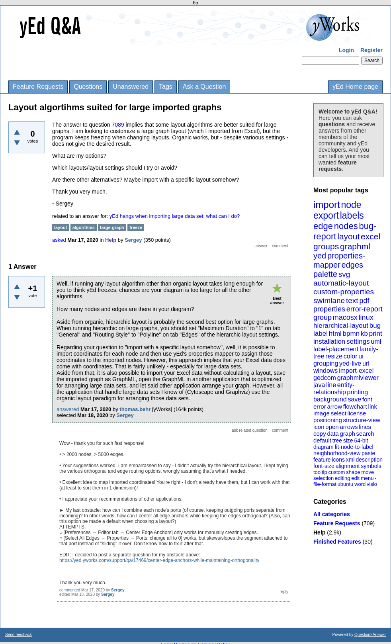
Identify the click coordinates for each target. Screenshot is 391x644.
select (338, 413)
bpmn (351, 333)
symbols (371, 466)
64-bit (361, 440)
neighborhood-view (336, 453)
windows (325, 370)
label (320, 333)
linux (366, 317)
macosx (345, 317)
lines (365, 426)
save (354, 399)
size (348, 440)
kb (364, 333)
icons (338, 459)
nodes (346, 226)
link (372, 406)
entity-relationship (333, 388)
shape (353, 472)
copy (319, 433)
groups (326, 246)
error (319, 406)
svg (344, 274)
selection (323, 478)
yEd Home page (355, 86)
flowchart (355, 406)
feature (322, 459)
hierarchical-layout (340, 325)
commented (69, 590)
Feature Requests (38, 86)
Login (346, 50)
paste (368, 453)
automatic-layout (341, 283)
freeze (135, 227)
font (367, 399)
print (375, 333)
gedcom (324, 377)
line (331, 385)
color (351, 356)
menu (367, 478)
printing (357, 392)
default (322, 440)
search (365, 433)
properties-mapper (339, 260)
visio (372, 484)
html (335, 333)
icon (319, 426)
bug (375, 325)
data (332, 433)
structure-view (361, 420)
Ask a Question (204, 86)
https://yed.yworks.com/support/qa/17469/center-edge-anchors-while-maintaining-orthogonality (159, 560)
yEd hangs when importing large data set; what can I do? (174, 216)
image (321, 413)
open (331, 426)
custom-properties (343, 292)
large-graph (112, 227)
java (319, 385)
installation (329, 341)
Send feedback (18, 634)
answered (68, 409)
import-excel (356, 370)
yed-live (350, 363)
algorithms (83, 227)
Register (371, 50)
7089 (117, 124)
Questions (88, 86)
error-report (364, 309)
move (367, 472)
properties (329, 309)
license (357, 413)
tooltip (320, 472)
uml (376, 341)
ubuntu (346, 484)
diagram (323, 447)
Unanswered (131, 86)
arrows (349, 426)
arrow (334, 406)
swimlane (329, 300)
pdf (364, 301)
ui (360, 356)
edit (355, 478)
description (369, 459)
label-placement (335, 349)
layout (348, 236)
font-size (323, 466)
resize (333, 356)
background (330, 399)
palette (325, 274)
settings (358, 341)
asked (59, 240)
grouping (325, 363)
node (351, 205)
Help (319, 532)
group (322, 317)
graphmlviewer (358, 377)
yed (319, 255)
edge (323, 226)
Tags (165, 86)
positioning (327, 420)
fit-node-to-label (353, 447)
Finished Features (337, 541)
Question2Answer (370, 634)
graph (347, 433)
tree (337, 440)
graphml (355, 246)
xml (350, 459)
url (365, 363)
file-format (324, 484)
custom (336, 472)
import (326, 204)
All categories (331, 514)
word (360, 484)
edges (353, 264)
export (326, 215)
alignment (348, 466)
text (352, 300)
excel (370, 236)
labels (352, 215)
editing (342, 478)
